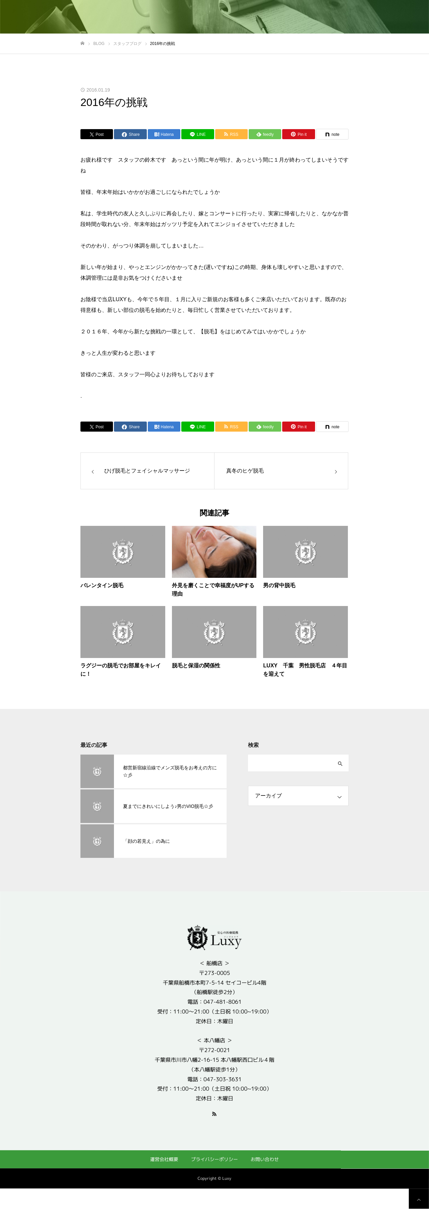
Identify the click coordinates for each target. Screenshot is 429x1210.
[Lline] (197, 134)
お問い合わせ (265, 1159)
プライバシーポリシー (214, 1159)
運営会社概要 (164, 1159)
